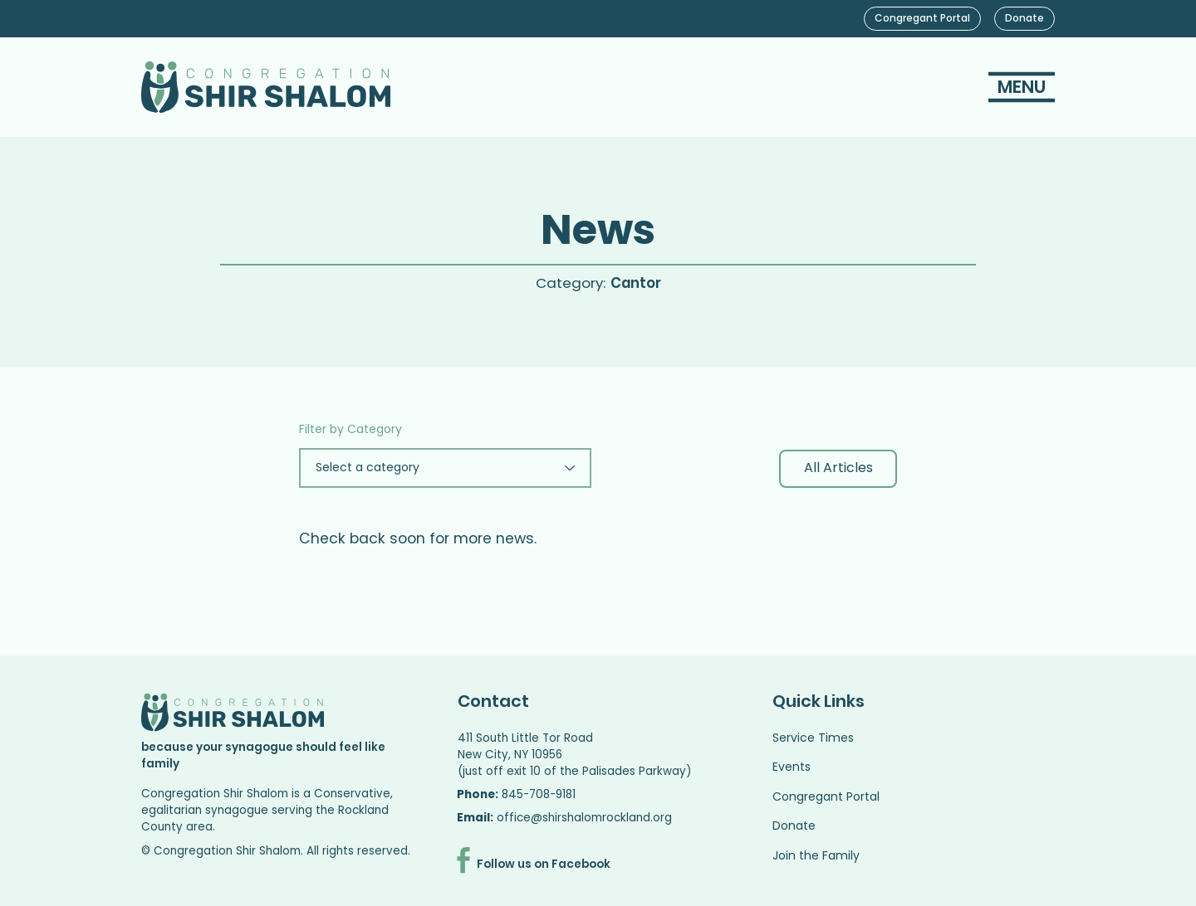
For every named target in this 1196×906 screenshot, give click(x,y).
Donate (794, 825)
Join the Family (816, 855)
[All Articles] (838, 469)
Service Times (813, 737)
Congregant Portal (826, 796)
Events (791, 766)
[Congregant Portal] (922, 19)
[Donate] (1024, 19)
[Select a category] (445, 468)
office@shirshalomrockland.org (584, 818)
